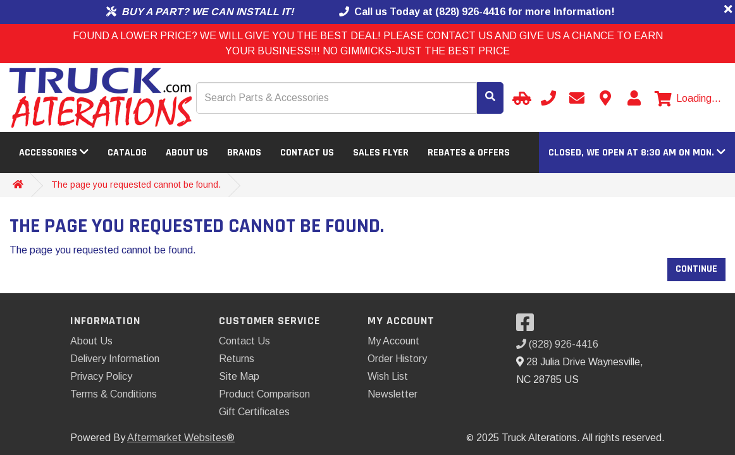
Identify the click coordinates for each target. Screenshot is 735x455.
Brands (244, 152)
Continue (696, 269)
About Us (187, 152)
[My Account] (633, 98)
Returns (236, 358)
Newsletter (392, 394)
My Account (393, 341)
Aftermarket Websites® (181, 437)
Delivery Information (114, 358)
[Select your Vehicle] (520, 98)
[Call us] (548, 98)
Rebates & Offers (469, 152)
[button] (637, 152)
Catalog (127, 152)
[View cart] (688, 98)
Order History (397, 358)
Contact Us (307, 152)
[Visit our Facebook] (528, 326)
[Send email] (576, 98)
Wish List (388, 376)
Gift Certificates (254, 411)
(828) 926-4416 (557, 344)
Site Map (239, 376)
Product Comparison (264, 394)
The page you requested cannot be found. (136, 184)
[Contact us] (605, 98)
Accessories (54, 152)
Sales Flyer (381, 152)
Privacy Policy (101, 376)
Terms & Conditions (113, 394)
